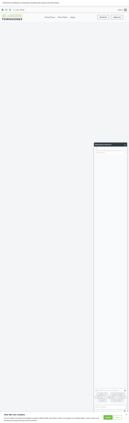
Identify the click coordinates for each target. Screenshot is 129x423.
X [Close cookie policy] (126, 414)
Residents (103, 17)
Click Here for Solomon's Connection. (16, 3)
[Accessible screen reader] (2, 10)
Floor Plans (63, 17)
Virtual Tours (49, 17)
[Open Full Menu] (122, 10)
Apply (72, 17)
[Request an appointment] (10, 10)
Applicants (117, 17)
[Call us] (18, 10)
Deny (118, 417)
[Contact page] (6, 10)
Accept (108, 417)
